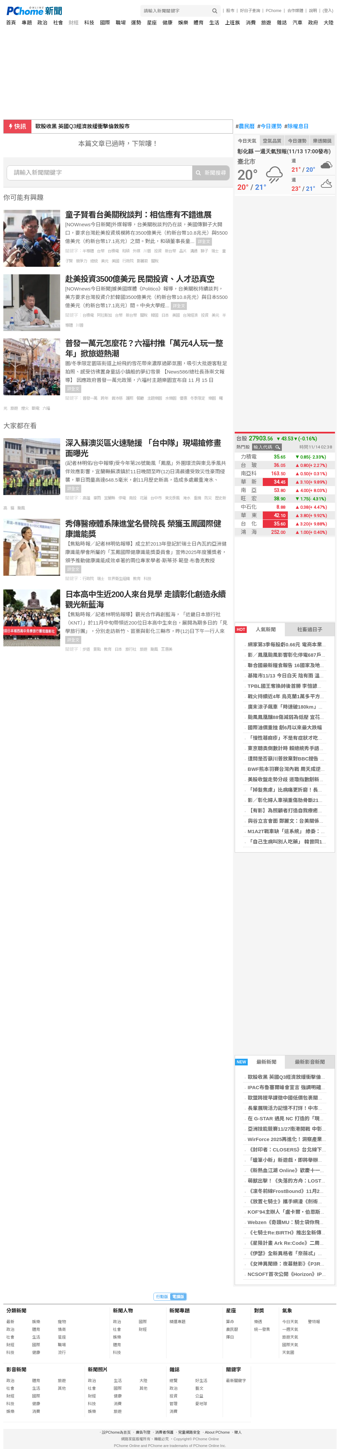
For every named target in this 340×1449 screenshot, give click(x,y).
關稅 (154, 261)
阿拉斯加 (104, 315)
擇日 (230, 1337)
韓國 (154, 315)
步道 (86, 649)
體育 (199, 22)
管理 (173, 1403)
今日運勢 (269, 126)
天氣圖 (288, 1352)
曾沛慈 (116, 398)
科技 (89, 22)
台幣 (100, 251)
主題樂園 (154, 398)
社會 (58, 22)
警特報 (314, 1321)
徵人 (238, 1432)
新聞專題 (179, 1310)
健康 (167, 22)
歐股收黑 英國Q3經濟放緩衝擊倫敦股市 (82, 126)
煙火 (24, 408)
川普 (147, 251)
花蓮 (143, 498)
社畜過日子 (309, 629)
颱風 (21, 508)
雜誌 (282, 22)
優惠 (183, 398)
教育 (136, 578)
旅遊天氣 (290, 1337)
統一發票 (262, 1329)
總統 (94, 261)
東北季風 (172, 498)
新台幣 (170, 251)
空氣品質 (272, 141)
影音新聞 (16, 1369)
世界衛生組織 (119, 578)
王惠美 (166, 649)
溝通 (193, 251)
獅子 (204, 251)
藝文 (199, 1388)
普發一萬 (90, 398)
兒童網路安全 (189, 1432)
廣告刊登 (143, 1432)
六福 (46, 408)
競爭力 (81, 261)
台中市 (155, 498)
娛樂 (183, 22)
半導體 (88, 251)
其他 (62, 1388)
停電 (122, 498)
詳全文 (204, 241)
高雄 (86, 498)
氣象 (287, 1310)
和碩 (125, 251)
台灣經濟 (190, 315)
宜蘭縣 (109, 498)
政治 (42, 22)
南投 (132, 498)
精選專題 (177, 1321)
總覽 (173, 1380)
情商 (62, 1329)
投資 (157, 251)
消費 (251, 22)
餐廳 (140, 398)
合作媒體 (295, 10)
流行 (62, 1352)
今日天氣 (247, 141)
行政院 (127, 261)
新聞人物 (123, 1310)
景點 (97, 649)
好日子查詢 (250, 10)
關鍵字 (233, 1369)
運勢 (136, 22)
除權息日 (297, 126)
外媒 (136, 251)
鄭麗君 (142, 261)
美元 (104, 261)
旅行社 (130, 649)
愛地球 (201, 1403)
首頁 (11, 22)
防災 (208, 498)
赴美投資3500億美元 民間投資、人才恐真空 (139, 279)
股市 (230, 10)
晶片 (183, 251)
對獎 (259, 1310)
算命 (230, 1321)
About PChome (217, 1432)
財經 (74, 22)
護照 (129, 398)
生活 (214, 22)
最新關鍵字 (236, 1380)
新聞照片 (98, 1369)
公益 (199, 1396)
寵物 (62, 1321)
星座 (152, 22)
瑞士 (215, 251)
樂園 (212, 398)
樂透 (258, 1321)
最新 (10, 1321)
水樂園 (170, 398)
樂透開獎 (322, 141)
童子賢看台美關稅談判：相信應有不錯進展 (138, 214)
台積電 (113, 251)
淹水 (186, 498)
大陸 (329, 22)
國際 (105, 22)
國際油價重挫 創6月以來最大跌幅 (285, 727)
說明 (313, 10)
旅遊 (266, 22)
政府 (313, 22)
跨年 (104, 398)
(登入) (328, 10)
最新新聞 (255, 1062)
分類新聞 (16, 1310)
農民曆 (245, 126)
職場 (121, 22)
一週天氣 (290, 1329)
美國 (115, 261)
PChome (273, 10)
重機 (197, 498)
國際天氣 (290, 1345)
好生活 (201, 1380)
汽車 (298, 22)
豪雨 (97, 498)
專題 (27, 22)
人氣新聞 (255, 629)
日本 (165, 315)
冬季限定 (197, 398)
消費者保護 (164, 1432)
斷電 (35, 408)
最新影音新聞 (310, 1062)
